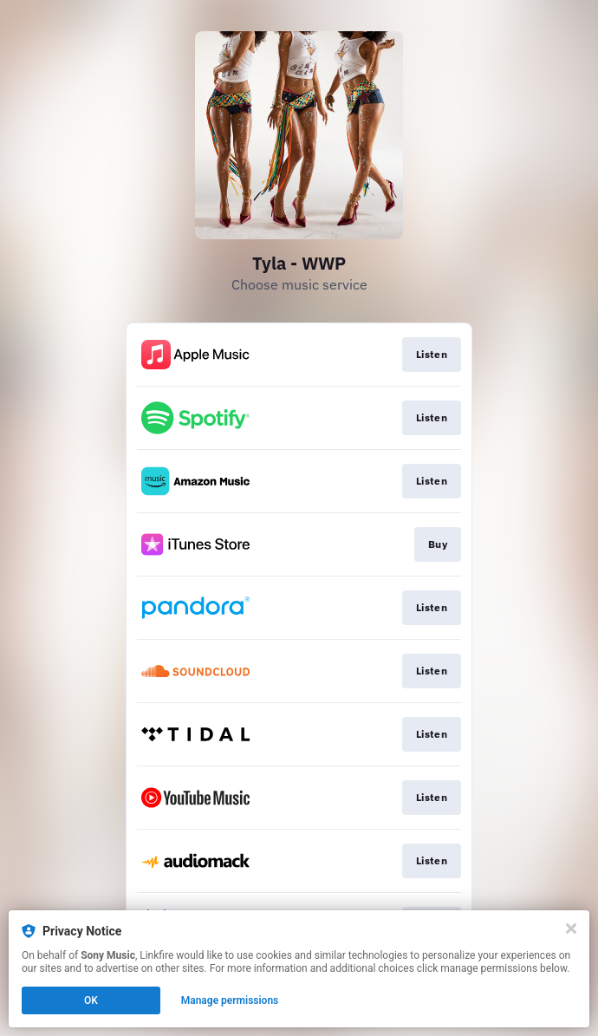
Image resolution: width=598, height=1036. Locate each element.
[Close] (571, 928)
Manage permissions (230, 1000)
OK (91, 1000)
